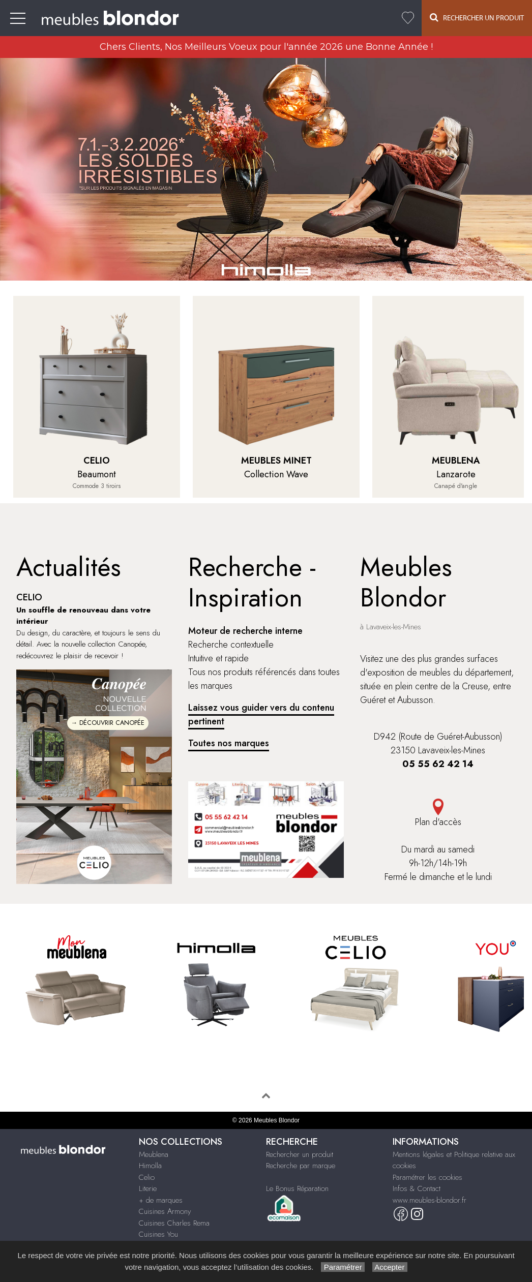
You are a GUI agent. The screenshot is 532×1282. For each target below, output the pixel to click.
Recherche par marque (300, 1165)
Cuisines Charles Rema (174, 1223)
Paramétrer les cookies (427, 1177)
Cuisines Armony (165, 1211)
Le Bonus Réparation (297, 1188)
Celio (147, 1177)
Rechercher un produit (299, 1154)
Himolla (150, 1165)
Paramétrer (342, 1267)
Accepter (390, 1267)
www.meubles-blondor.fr (429, 1200)
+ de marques (161, 1200)
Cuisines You (158, 1234)
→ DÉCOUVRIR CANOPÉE (108, 722)
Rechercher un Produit (477, 17)
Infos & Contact (416, 1188)
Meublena (153, 1154)
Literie (148, 1188)
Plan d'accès (438, 814)
